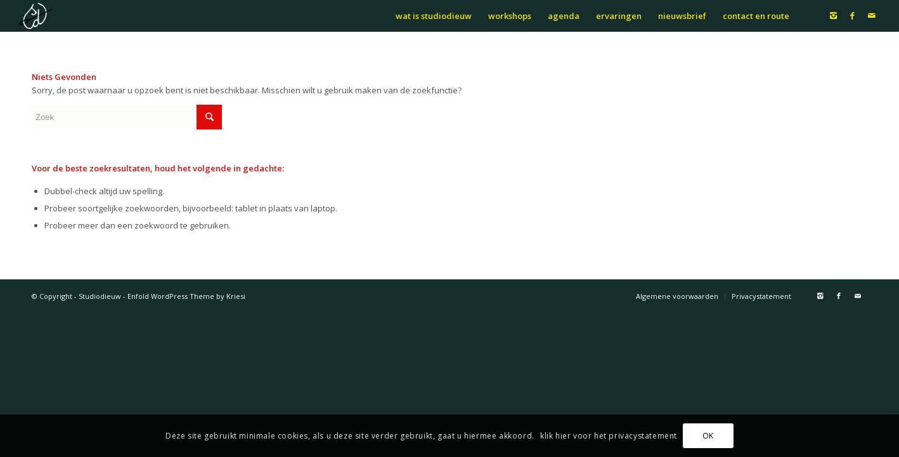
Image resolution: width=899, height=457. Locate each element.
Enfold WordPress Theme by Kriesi (186, 296)
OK (708, 435)
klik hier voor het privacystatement (608, 435)
